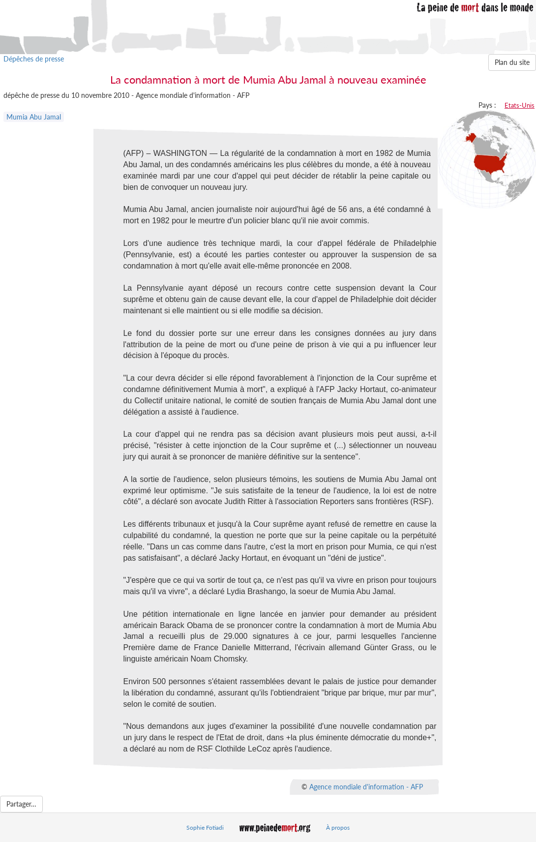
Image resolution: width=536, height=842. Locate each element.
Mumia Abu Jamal (33, 117)
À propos (338, 827)
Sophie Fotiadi (205, 827)
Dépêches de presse (33, 59)
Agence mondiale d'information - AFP (366, 786)
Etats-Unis (520, 105)
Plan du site (512, 62)
